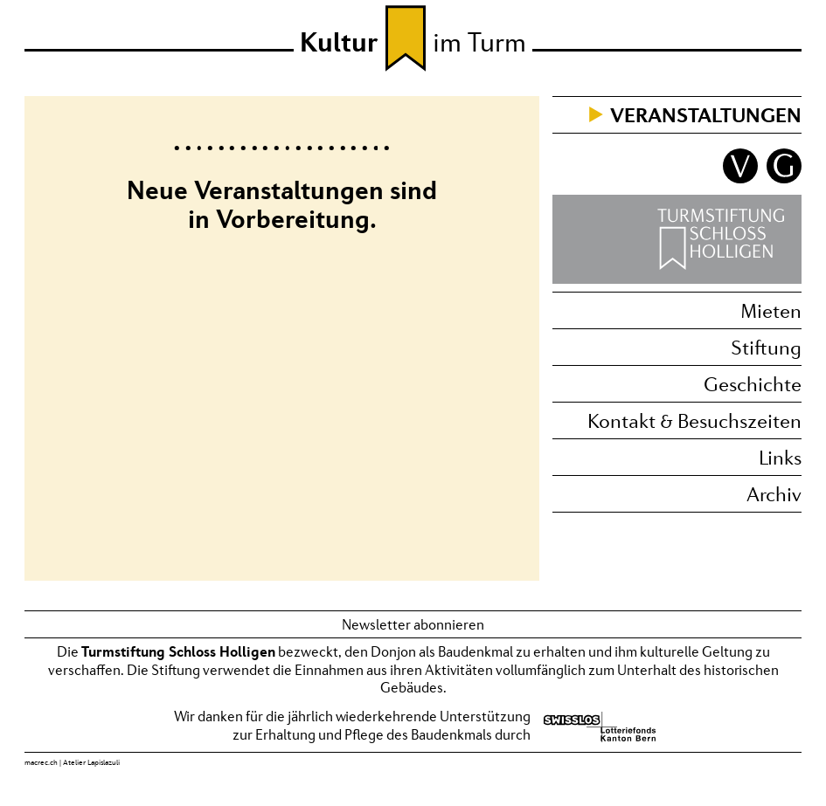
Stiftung (766, 347)
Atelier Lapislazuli (91, 762)
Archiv (774, 494)
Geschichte (753, 384)
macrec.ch (41, 762)
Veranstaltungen (706, 115)
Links (780, 457)
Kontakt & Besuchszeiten (694, 420)
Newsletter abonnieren (413, 624)
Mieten (771, 310)
